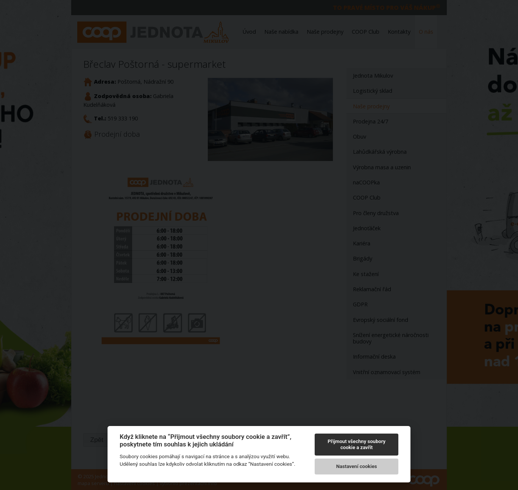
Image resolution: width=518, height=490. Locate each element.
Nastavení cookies (356, 466)
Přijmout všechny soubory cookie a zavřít (356, 444)
